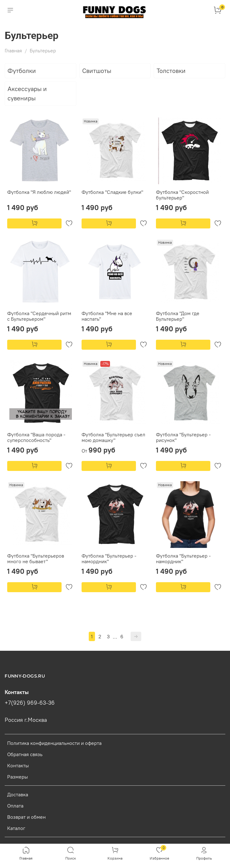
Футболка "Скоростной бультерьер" (182, 195)
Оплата (15, 806)
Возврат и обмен (26, 817)
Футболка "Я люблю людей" (39, 192)
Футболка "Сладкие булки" (112, 192)
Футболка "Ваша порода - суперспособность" (36, 437)
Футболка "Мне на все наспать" (107, 316)
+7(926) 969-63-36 (30, 702)
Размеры (17, 777)
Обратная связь (24, 754)
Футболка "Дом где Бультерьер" (177, 316)
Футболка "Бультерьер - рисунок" (183, 437)
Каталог (16, 828)
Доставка (17, 794)
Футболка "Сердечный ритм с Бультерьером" (39, 316)
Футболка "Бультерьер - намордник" (109, 558)
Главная (13, 50)
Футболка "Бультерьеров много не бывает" (35, 558)
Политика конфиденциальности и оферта (54, 743)
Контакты (18, 765)
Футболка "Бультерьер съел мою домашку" (113, 437)
